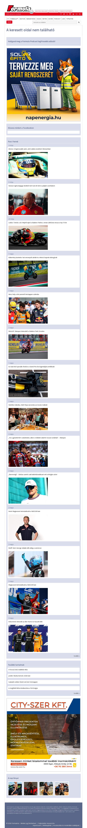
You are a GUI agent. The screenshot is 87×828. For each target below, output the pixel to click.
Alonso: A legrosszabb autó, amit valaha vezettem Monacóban (29, 163)
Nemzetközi (30, 19)
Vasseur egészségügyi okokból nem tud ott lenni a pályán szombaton (31, 200)
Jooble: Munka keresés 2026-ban (19, 676)
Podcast (57, 19)
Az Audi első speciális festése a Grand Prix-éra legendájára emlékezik (31, 381)
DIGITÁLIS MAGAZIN (41, 11)
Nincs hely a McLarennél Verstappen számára (28, 308)
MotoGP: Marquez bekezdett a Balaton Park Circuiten (28, 344)
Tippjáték (69, 19)
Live (63, 19)
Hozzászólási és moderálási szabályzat (66, 825)
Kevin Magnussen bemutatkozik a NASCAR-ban (28, 525)
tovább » (77, 656)
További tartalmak (16, 664)
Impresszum (37, 825)
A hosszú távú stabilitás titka (18, 670)
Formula (14, 19)
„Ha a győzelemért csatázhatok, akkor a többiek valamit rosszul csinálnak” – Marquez (37, 452)
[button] (79, 14)
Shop (9, 22)
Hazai (39, 19)
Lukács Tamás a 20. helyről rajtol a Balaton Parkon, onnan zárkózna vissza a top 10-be (37, 236)
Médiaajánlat (47, 825)
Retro (45, 19)
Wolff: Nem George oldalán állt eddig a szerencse (28, 562)
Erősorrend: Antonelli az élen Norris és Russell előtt (28, 636)
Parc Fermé (13, 141)
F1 (8, 19)
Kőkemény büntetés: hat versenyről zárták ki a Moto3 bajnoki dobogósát (32, 271)
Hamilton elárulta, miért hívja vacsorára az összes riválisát (28, 417)
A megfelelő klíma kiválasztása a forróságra (23, 688)
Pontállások (53, 11)
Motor (22, 19)
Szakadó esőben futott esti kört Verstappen (23, 682)
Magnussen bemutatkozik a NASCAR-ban (28, 599)
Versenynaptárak (66, 11)
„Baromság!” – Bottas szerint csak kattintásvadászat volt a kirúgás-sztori (32, 488)
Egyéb (51, 19)
